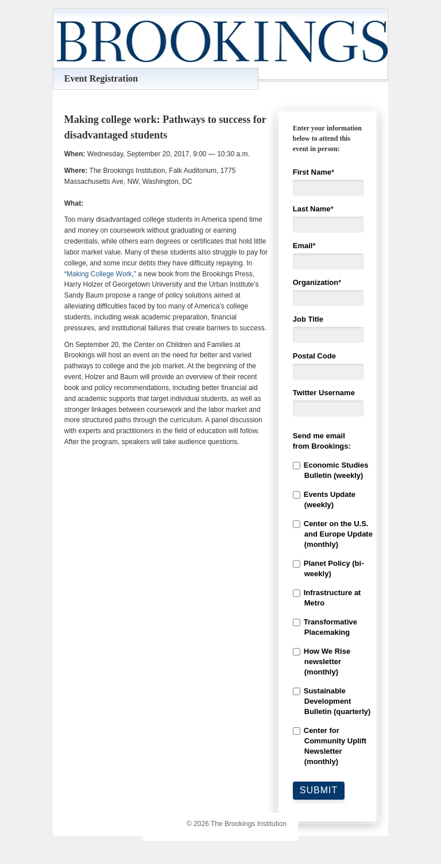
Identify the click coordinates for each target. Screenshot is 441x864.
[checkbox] (327, 613)
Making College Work (99, 274)
